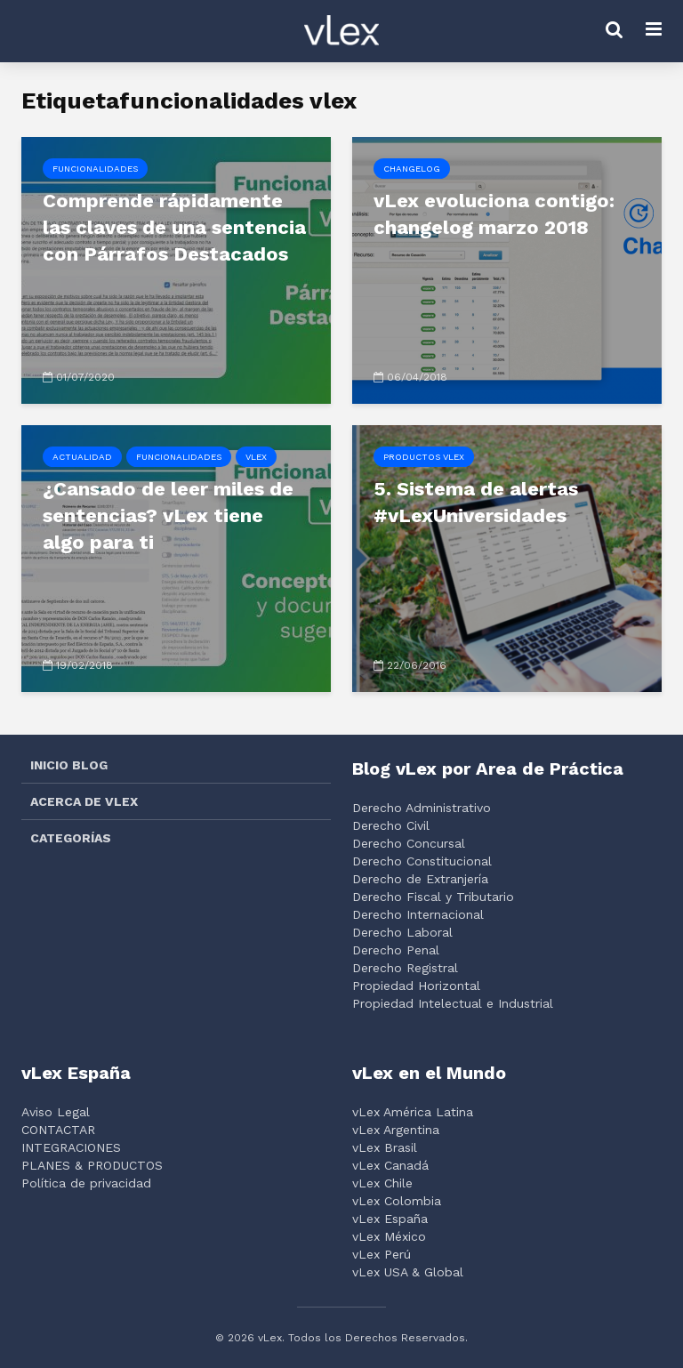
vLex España (390, 1218)
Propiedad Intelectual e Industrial (452, 1003)
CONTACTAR (58, 1130)
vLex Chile (382, 1183)
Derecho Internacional (418, 914)
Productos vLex (423, 457)
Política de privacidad (86, 1183)
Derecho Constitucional (422, 861)
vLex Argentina (395, 1130)
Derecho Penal (395, 950)
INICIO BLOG (69, 765)
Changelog (411, 168)
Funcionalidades (95, 168)
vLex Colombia (396, 1201)
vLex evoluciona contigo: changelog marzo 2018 (494, 213)
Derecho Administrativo (421, 808)
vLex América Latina (412, 1112)
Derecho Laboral (402, 932)
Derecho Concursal (408, 843)
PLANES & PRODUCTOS (92, 1165)
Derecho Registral (405, 968)
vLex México (389, 1236)
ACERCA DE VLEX (84, 801)
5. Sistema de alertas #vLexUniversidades (476, 502)
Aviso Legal (55, 1112)
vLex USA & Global (407, 1272)
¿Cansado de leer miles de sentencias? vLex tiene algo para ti (168, 515)
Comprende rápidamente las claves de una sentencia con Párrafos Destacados (174, 227)
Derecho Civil (391, 825)
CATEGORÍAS (70, 838)
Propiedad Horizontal (416, 985)
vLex (256, 457)
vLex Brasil (384, 1147)
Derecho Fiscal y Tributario (433, 896)
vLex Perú (381, 1254)
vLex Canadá (390, 1165)
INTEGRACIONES (71, 1147)
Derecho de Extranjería (420, 879)
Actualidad (82, 457)
